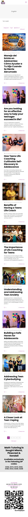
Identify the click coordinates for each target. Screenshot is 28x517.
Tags (11, 27)
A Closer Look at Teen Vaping (13, 419)
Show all (22, 29)
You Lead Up (8, 53)
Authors (17, 27)
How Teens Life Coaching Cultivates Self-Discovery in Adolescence (13, 161)
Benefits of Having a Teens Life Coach (13, 207)
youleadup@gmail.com (14, 485)
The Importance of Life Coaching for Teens (13, 250)
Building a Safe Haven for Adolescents (12, 335)
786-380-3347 (14, 487)
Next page (14, 441)
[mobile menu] (26, 2)
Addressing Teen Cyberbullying (13, 378)
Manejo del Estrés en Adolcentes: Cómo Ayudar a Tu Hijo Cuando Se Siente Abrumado (13, 63)
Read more (22, 83)
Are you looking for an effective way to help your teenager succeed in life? (13, 114)
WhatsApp (14, 488)
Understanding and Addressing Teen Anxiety (13, 292)
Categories (6, 27)
